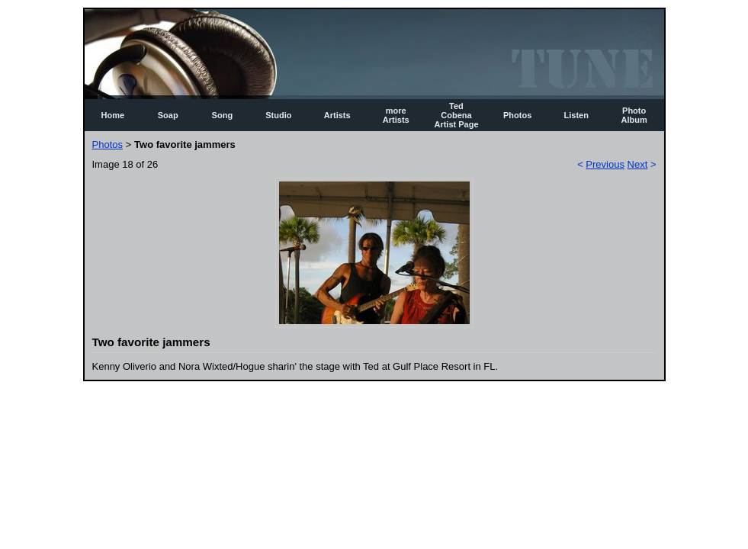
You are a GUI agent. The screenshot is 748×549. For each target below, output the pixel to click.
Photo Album (634, 115)
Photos (517, 115)
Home (113, 115)
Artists (337, 115)
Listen (576, 115)
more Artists (396, 115)
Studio (278, 115)
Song (222, 115)
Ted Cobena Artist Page (456, 115)
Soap (168, 115)
